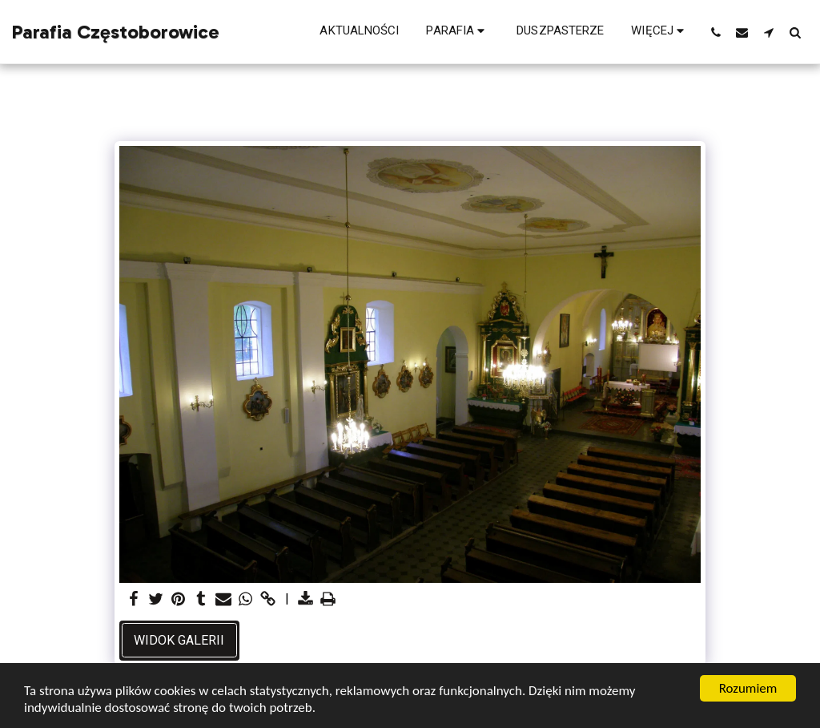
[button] (457, 32)
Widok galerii (179, 640)
